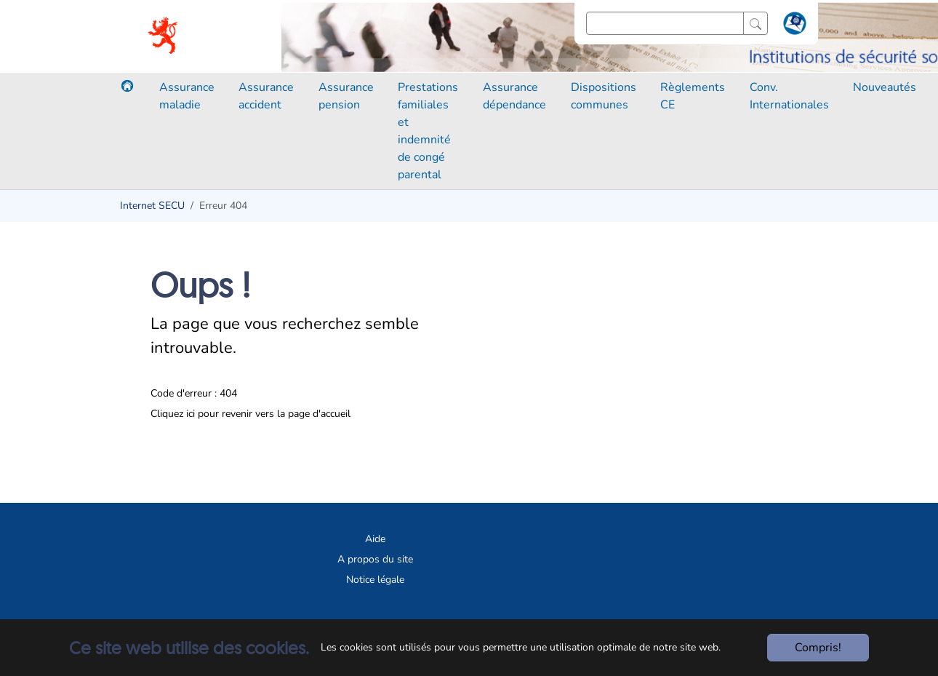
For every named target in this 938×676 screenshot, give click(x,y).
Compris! (818, 648)
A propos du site (375, 559)
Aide (375, 539)
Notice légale (375, 579)
